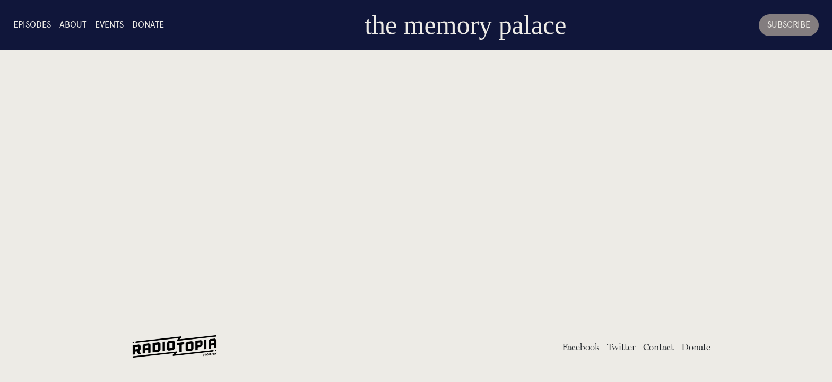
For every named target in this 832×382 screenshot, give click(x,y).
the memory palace (465, 25)
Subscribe (788, 25)
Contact (658, 346)
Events (109, 25)
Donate (148, 25)
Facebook (581, 346)
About (72, 25)
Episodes (32, 25)
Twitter (621, 346)
